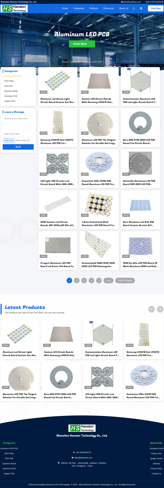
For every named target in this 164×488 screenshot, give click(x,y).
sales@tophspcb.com (132, 2)
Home (65, 8)
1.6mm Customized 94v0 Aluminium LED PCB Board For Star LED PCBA (98, 223)
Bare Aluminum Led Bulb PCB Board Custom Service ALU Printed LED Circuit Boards (138, 223)
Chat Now (156, 8)
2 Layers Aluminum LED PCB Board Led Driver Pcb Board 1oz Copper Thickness (57, 264)
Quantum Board (11, 91)
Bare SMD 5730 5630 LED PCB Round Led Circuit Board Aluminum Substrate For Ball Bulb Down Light (139, 141)
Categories (78, 8)
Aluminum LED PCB (12, 76)
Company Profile (156, 448)
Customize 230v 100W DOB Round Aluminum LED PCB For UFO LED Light (97, 182)
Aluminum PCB (10, 96)
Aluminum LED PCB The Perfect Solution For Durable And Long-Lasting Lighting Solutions (99, 141)
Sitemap (156, 463)
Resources (108, 8)
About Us (123, 8)
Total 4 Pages (125, 280)
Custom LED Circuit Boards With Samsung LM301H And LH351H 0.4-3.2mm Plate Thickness (96, 100)
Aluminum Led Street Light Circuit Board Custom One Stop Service (57, 100)
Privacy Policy (156, 468)
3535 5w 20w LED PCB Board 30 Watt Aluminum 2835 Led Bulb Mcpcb (140, 264)
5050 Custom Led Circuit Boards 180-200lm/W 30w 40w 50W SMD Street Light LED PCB (57, 223)
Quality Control (156, 458)
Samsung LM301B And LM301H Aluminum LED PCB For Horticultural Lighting (56, 141)
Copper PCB (9, 101)
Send (18, 147)
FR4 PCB (8, 86)
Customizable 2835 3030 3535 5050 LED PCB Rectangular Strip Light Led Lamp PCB (98, 264)
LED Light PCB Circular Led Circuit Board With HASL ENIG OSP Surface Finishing (56, 182)
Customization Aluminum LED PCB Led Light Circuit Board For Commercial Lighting (140, 100)
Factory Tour (156, 453)
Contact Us (156, 474)
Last (108, 280)
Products (93, 8)
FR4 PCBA (9, 81)
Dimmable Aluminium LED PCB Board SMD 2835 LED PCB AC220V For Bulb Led (139, 182)
